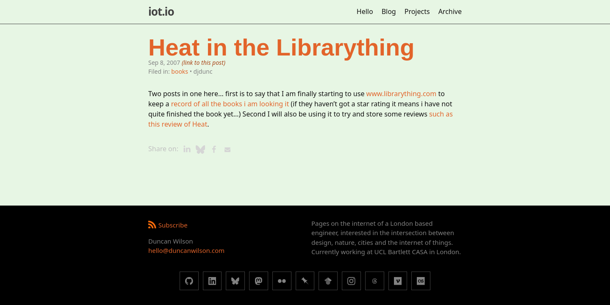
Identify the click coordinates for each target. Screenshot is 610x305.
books (179, 71)
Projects (417, 11)
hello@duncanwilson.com (186, 250)
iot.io (161, 11)
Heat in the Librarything (281, 47)
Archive (450, 11)
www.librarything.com (401, 93)
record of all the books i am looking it (230, 103)
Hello (365, 11)
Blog (389, 11)
